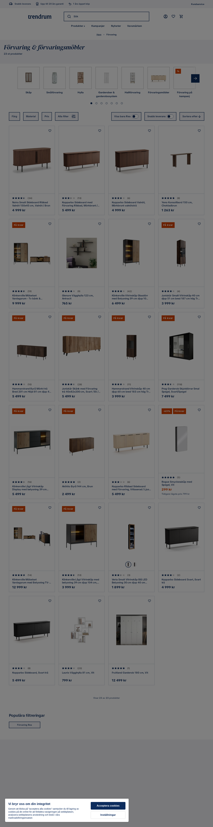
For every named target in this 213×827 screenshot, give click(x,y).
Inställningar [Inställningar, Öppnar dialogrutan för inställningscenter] (108, 815)
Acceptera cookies (108, 805)
